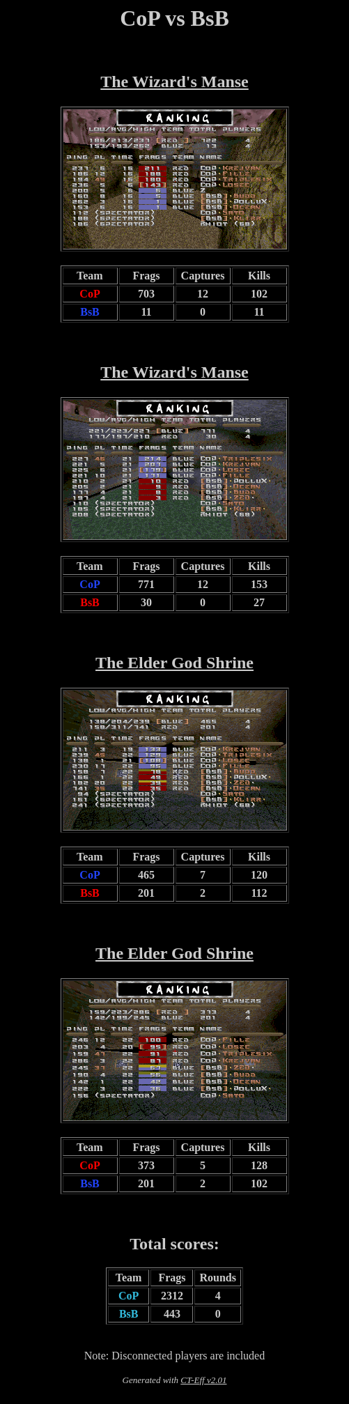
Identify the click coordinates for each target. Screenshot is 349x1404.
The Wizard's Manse (174, 81)
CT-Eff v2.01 (203, 1380)
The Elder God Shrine (174, 663)
